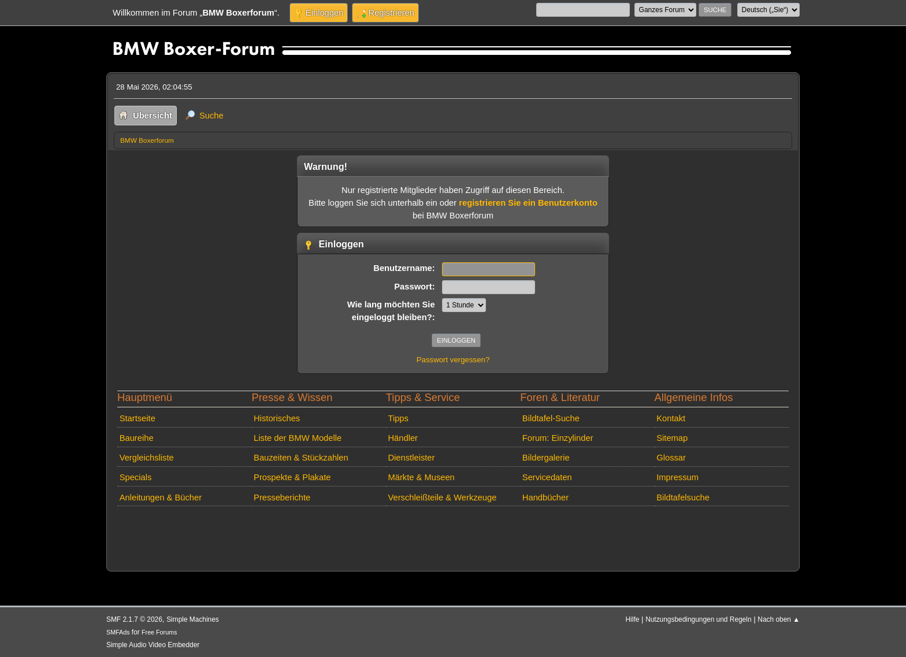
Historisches (277, 418)
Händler (403, 438)
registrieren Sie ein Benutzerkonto (528, 202)
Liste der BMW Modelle (297, 438)
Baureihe (137, 438)
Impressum (677, 477)
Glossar (671, 457)
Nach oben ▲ (779, 619)
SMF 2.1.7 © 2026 (134, 619)
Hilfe (633, 619)
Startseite (137, 418)
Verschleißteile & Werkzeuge (442, 497)
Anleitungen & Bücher (161, 497)
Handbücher (545, 497)
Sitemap (672, 438)
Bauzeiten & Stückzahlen (301, 457)
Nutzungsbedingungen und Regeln (698, 619)
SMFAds (118, 632)
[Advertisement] (324, 528)
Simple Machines (192, 619)
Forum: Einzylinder (557, 438)
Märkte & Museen (421, 477)
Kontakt (670, 418)
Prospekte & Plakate (292, 477)
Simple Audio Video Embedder (152, 645)
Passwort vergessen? (453, 359)
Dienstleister (411, 457)
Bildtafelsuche (683, 497)
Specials (136, 477)
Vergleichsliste (147, 457)
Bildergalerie (546, 457)
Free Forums (159, 632)
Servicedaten (547, 477)
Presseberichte (282, 497)
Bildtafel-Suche (551, 418)
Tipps (398, 418)
